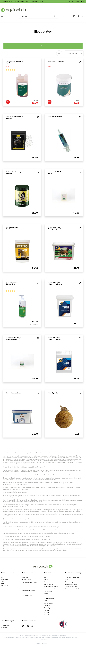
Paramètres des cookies (51, 615)
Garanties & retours (71, 584)
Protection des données (72, 577)
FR (81, 1)
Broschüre (47, 612)
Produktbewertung (49, 598)
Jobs (45, 600)
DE (83, 1)
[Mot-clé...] (36, 16)
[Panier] (83, 16)
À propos (46, 579)
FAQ (45, 577)
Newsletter (47, 596)
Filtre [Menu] (43, 46)
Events (46, 593)
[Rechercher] (55, 16)
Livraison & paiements (71, 586)
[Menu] (3, 16)
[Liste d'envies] (74, 16)
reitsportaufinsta (48, 603)
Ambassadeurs (48, 584)
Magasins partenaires (50, 589)
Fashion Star (47, 605)
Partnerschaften (48, 591)
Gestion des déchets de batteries (75, 589)
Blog (45, 582)
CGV (66, 579)
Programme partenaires (51, 586)
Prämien (46, 610)
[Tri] (74, 53)
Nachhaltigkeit (48, 608)
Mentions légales (70, 582)
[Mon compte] (79, 16)
